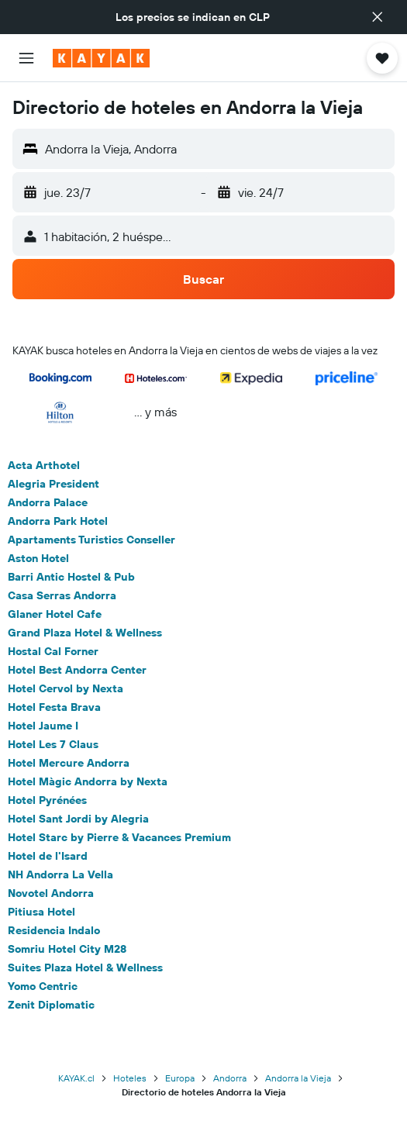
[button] (377, 17)
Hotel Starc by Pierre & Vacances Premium (119, 837)
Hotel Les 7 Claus (53, 744)
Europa (180, 1078)
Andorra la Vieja (298, 1078)
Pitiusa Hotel (41, 912)
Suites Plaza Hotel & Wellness (85, 967)
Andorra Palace (48, 502)
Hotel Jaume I (43, 726)
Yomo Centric (43, 986)
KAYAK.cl (76, 1078)
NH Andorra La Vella (60, 874)
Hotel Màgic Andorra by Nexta (87, 781)
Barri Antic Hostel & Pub (71, 577)
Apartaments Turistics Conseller (91, 540)
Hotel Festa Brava (54, 707)
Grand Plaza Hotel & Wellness (85, 633)
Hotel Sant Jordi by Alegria (78, 819)
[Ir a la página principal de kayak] (101, 58)
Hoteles (130, 1078)
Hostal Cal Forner (53, 651)
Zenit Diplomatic (51, 1005)
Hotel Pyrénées (47, 800)
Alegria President (53, 484)
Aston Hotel (38, 558)
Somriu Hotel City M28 (67, 949)
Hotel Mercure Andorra (68, 763)
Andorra (230, 1078)
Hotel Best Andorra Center (77, 670)
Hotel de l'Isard (48, 856)
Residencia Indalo (54, 930)
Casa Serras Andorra (62, 595)
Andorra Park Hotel (58, 521)
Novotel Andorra (51, 893)
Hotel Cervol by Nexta (65, 688)
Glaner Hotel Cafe (55, 614)
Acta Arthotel (44, 465)
